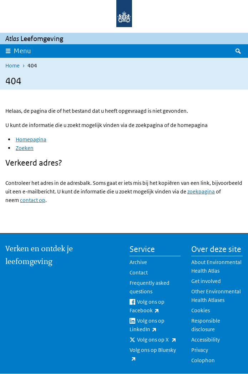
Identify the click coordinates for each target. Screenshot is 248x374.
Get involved (206, 281)
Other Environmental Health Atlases (216, 295)
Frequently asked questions (149, 287)
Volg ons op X (159, 339)
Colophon (203, 360)
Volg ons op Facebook (155, 306)
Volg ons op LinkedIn (155, 325)
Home (12, 65)
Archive (138, 262)
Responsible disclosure (205, 325)
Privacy (199, 350)
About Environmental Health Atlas (216, 266)
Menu (22, 51)
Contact (139, 272)
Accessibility (205, 339)
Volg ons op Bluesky (153, 355)
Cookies (200, 310)
